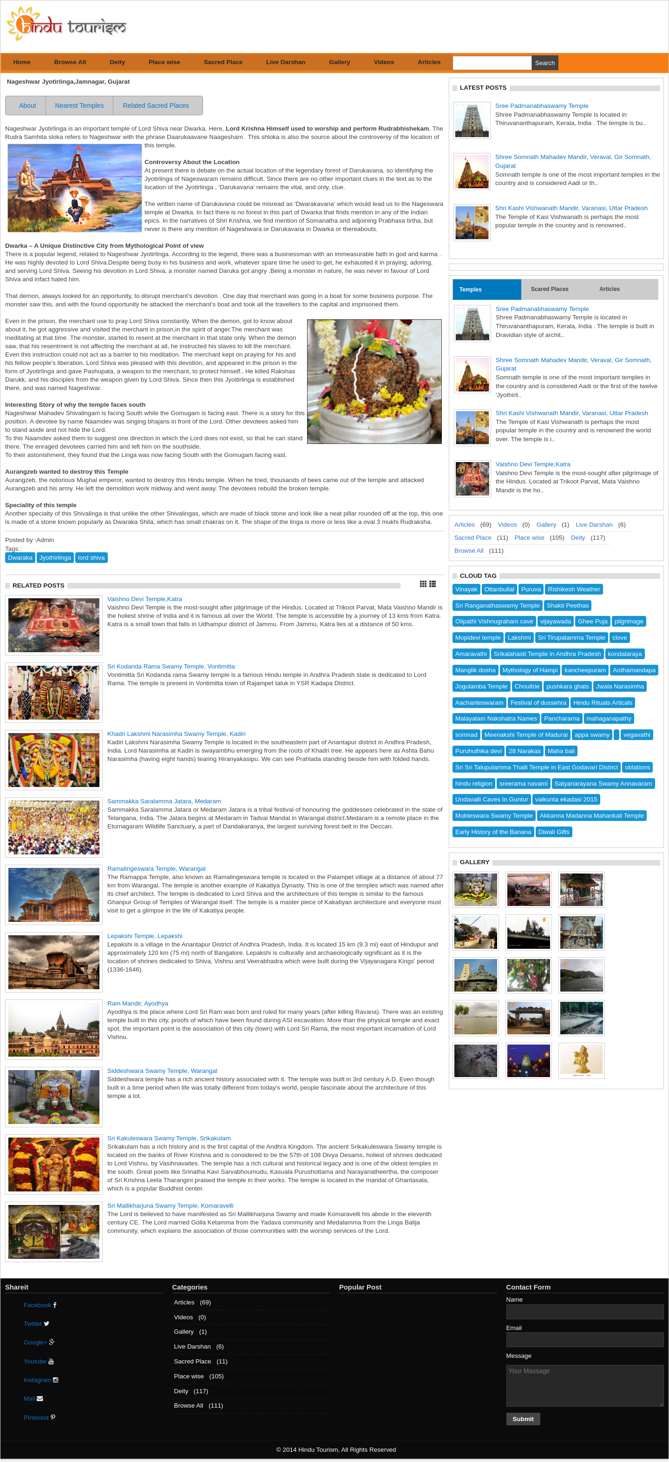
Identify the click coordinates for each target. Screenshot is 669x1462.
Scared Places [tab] (550, 289)
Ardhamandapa (634, 670)
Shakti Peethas (568, 605)
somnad (466, 734)
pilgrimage (629, 621)
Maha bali (561, 751)
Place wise (164, 62)
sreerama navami (523, 783)
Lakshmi (519, 637)
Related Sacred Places (156, 105)
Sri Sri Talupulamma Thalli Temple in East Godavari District (536, 767)
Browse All (70, 62)
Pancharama (561, 718)
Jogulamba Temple (481, 686)
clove (619, 637)
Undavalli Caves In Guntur (491, 799)
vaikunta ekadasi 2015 (566, 799)
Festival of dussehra (538, 702)
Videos (384, 62)
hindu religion (473, 783)
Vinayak (466, 589)
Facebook (40, 1305)
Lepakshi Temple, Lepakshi (145, 936)
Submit (523, 1419)
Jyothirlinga (55, 557)
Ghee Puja (593, 621)
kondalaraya (625, 653)
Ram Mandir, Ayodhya (137, 1003)
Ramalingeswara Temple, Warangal (156, 868)
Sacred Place (223, 62)
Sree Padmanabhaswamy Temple (542, 105)
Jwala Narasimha (620, 686)
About (27, 105)
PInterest (39, 1417)
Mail (33, 1398)
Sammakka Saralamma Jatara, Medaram (164, 801)
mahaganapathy (609, 718)
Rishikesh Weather (574, 589)
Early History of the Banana (493, 831)
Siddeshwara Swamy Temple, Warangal (162, 1070)
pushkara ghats (567, 686)
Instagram (41, 1379)
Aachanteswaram (479, 702)
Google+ (39, 1342)
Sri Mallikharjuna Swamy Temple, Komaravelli (170, 1205)
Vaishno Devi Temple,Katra (144, 598)
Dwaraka (20, 557)
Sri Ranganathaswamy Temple (497, 605)
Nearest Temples (79, 105)
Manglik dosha (475, 670)
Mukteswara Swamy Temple (494, 815)
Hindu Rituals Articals (602, 702)
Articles (429, 62)
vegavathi (636, 734)
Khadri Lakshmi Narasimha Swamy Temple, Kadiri (176, 733)
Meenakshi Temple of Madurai (526, 734)
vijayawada (555, 621)
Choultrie (527, 686)
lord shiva (91, 557)
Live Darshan (285, 62)
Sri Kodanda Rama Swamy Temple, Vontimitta (171, 666)
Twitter (36, 1323)
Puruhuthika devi (478, 751)
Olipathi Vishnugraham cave (494, 621)
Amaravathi (471, 653)
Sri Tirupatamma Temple (571, 637)
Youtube (39, 1361)
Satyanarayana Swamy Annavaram (603, 783)
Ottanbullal (499, 589)
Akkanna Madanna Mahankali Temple (592, 815)
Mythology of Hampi (530, 670)
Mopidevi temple (478, 637)
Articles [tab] (609, 289)
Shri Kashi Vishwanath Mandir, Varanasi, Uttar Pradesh (571, 208)
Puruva (531, 589)
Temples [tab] (470, 289)
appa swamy (592, 734)
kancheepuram (585, 670)
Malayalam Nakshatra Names (496, 718)
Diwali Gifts (554, 831)
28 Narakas (525, 751)
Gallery (339, 62)
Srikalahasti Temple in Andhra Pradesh (547, 653)
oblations (637, 767)
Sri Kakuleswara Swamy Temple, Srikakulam (169, 1138)
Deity (117, 62)
